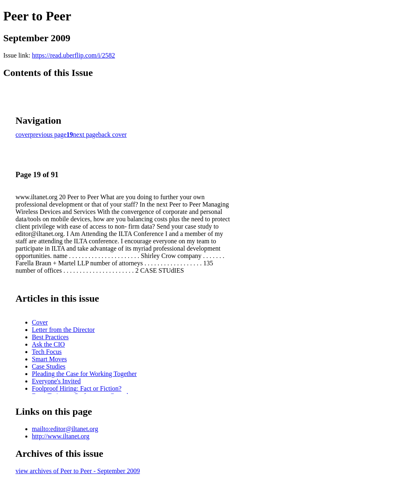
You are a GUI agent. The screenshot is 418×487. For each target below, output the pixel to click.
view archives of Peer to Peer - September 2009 (78, 470)
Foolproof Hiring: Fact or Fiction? (77, 388)
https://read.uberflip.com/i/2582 (73, 55)
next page (85, 134)
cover (23, 134)
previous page (48, 134)
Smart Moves (49, 359)
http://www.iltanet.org (60, 436)
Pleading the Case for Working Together (84, 373)
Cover (40, 322)
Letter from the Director (63, 329)
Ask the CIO (48, 344)
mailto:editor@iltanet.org (65, 428)
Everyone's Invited (56, 381)
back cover (112, 134)
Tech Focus (47, 351)
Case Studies (48, 366)
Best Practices (50, 337)
